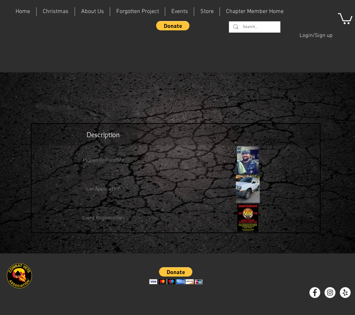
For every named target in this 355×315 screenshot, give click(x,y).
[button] (172, 25)
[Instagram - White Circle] (330, 292)
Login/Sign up (316, 35)
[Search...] (254, 27)
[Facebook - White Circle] (314, 292)
